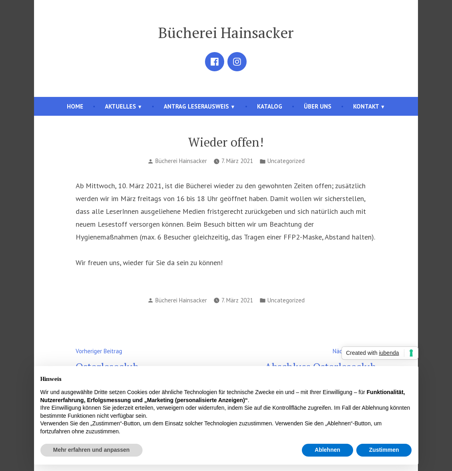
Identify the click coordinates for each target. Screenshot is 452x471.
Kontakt (366, 106)
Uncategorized (286, 161)
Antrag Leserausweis (196, 106)
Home (75, 106)
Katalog (269, 106)
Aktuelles (120, 106)
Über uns (317, 106)
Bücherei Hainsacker (225, 32)
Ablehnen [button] (327, 450)
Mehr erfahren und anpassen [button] (91, 450)
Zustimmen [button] (384, 450)
